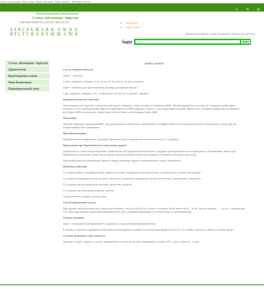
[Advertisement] (75, 279)
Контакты (132, 22)
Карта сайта (133, 27)
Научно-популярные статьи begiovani (57, 13)
